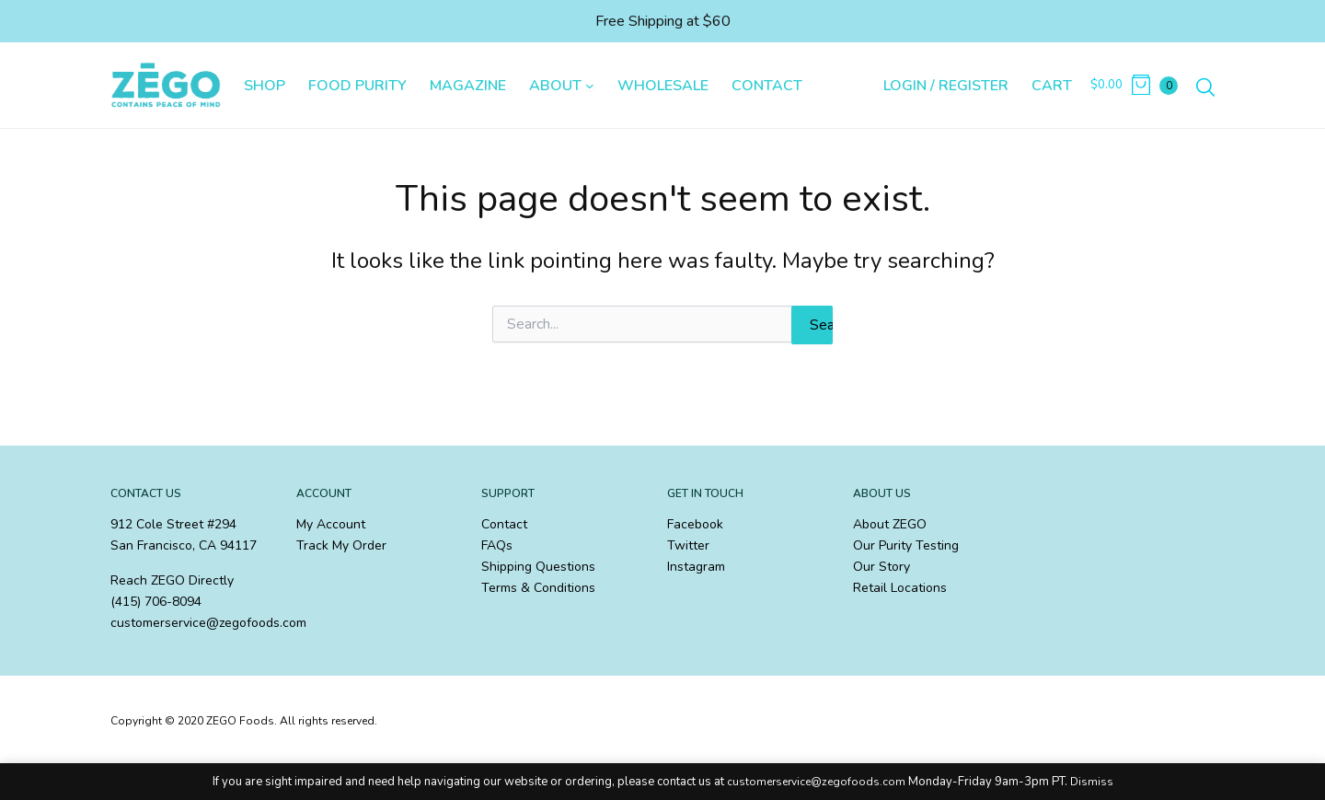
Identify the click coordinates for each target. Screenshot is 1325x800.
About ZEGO (890, 524)
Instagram (696, 566)
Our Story (881, 566)
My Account (330, 524)
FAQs (497, 545)
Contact (504, 524)
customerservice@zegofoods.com (816, 781)
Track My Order (341, 545)
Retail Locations (900, 588)
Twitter (688, 545)
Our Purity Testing (906, 545)
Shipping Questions (538, 566)
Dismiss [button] (1091, 781)
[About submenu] (589, 85)
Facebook (695, 524)
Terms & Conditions (538, 588)
